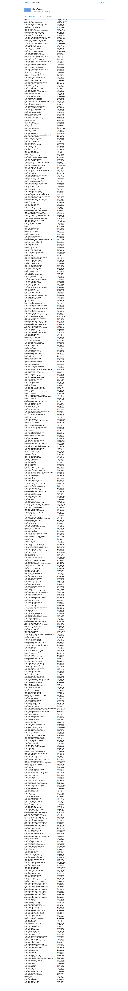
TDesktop (41, 16)
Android (32, 16)
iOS (25, 16)
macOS (49, 16)
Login (102, 2)
